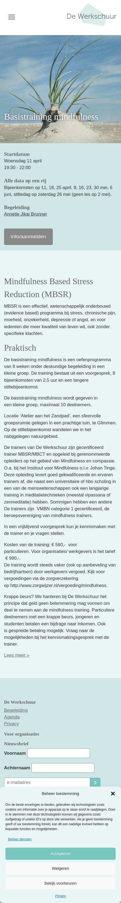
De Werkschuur (92, 19)
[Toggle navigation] (11, 17)
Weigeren (60, 868)
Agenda (12, 717)
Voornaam (15, 753)
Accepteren (60, 853)
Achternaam (17, 767)
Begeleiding (16, 710)
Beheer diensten (20, 839)
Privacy (60, 896)
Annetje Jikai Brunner (25, 214)
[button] (113, 793)
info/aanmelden (28, 236)
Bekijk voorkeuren (60, 883)
